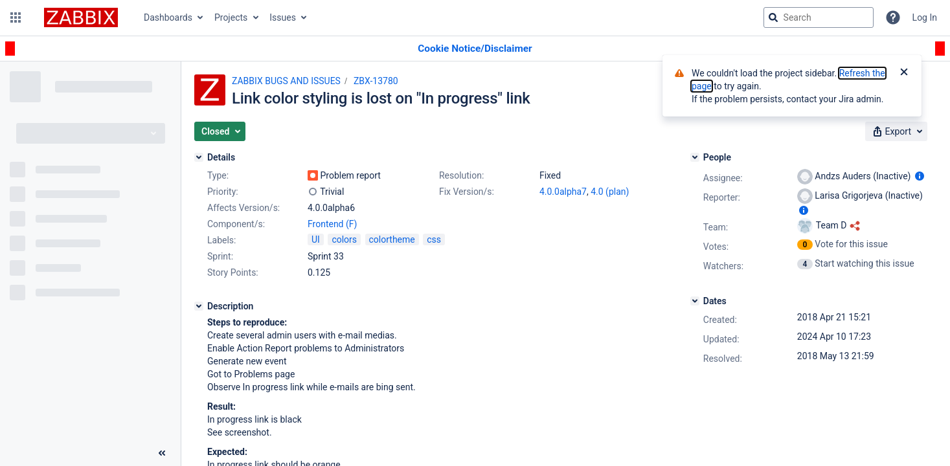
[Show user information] (919, 176)
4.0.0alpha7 (563, 191)
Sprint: (220, 256)
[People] (694, 157)
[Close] (904, 73)
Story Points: (232, 272)
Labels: (221, 240)
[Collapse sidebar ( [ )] (162, 453)
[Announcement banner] (475, 48)
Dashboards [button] (168, 17)
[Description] (198, 306)
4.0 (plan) (610, 191)
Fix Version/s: (466, 191)
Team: (715, 227)
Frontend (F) (332, 224)
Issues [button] (282, 17)
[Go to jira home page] (81, 17)
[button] (15, 17)
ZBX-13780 (376, 81)
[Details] (198, 157)
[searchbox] (818, 17)
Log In (924, 17)
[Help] (893, 17)
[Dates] (694, 300)
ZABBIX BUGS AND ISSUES (286, 81)
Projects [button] (230, 17)
